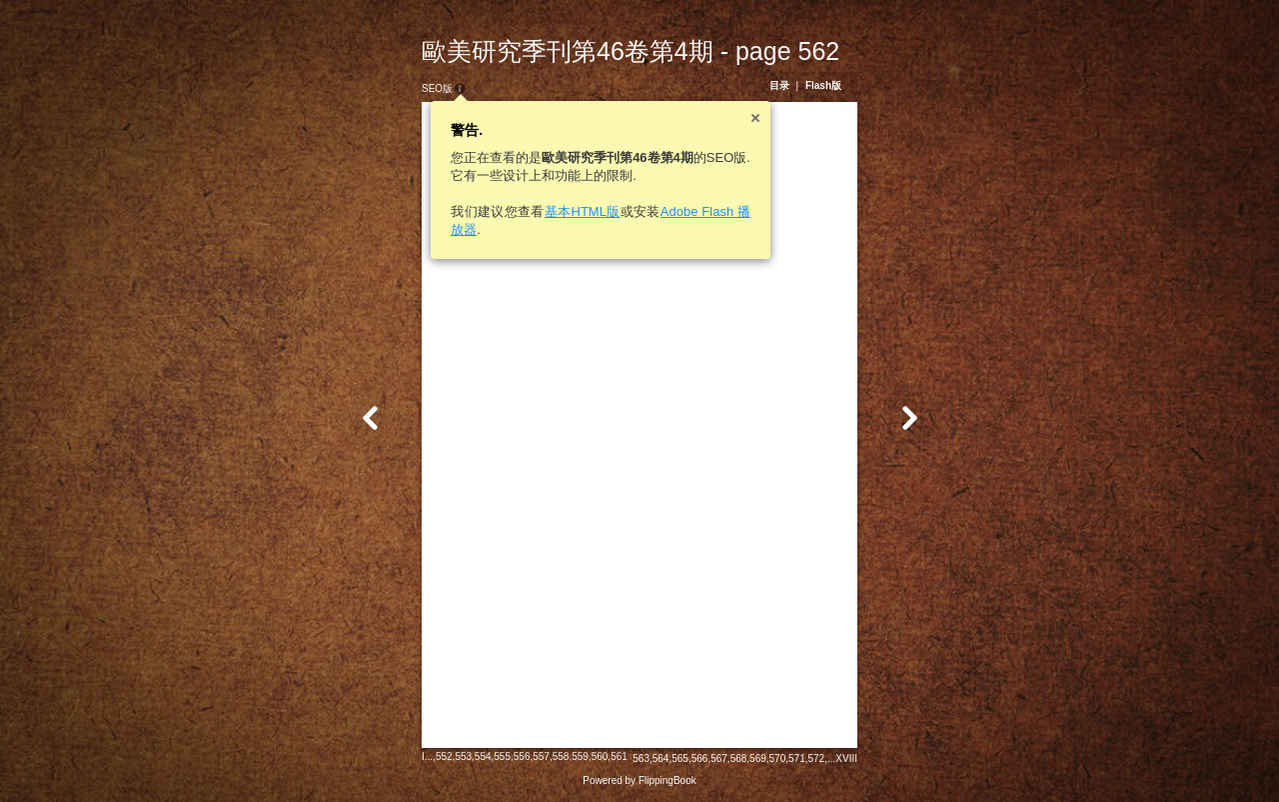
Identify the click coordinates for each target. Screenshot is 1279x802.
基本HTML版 (583, 211)
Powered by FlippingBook (639, 780)
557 (541, 756)
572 (816, 758)
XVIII (846, 758)
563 (641, 758)
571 (796, 758)
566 (699, 758)
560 (600, 756)
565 (679, 758)
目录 (779, 85)
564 (660, 758)
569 (757, 758)
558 (561, 756)
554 (483, 756)
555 (502, 756)
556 (522, 756)
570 (777, 758)
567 (718, 758)
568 (738, 758)
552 (444, 756)
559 (580, 756)
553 (463, 756)
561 (619, 756)
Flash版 (823, 85)
